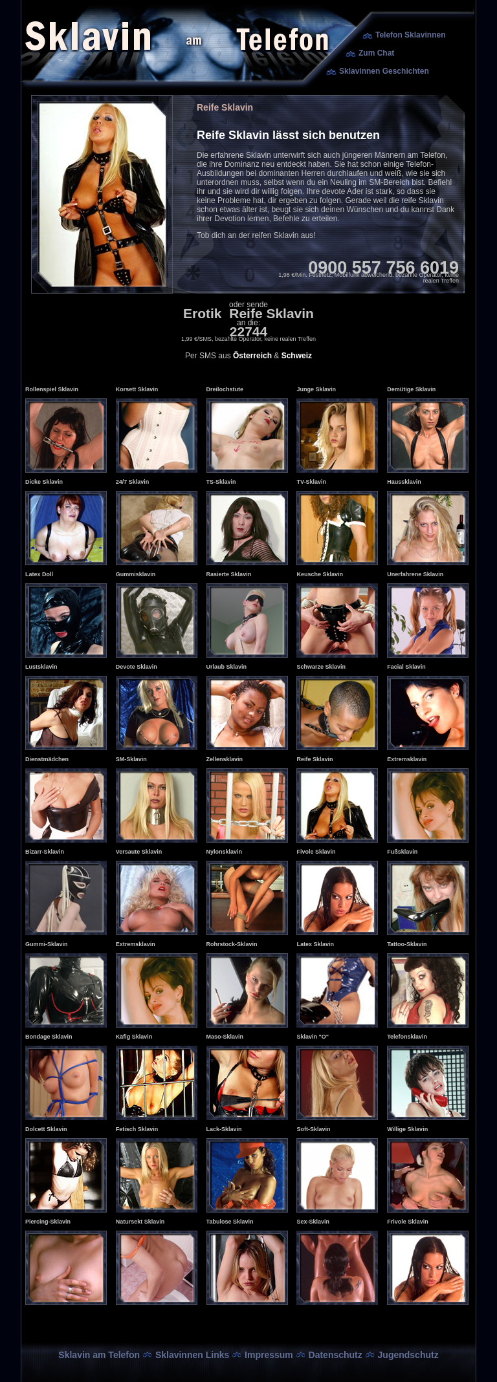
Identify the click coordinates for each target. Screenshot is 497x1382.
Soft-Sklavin (313, 1129)
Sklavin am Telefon (99, 1355)
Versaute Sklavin (139, 851)
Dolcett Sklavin (46, 1129)
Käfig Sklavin (134, 1036)
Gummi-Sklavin (46, 944)
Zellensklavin (224, 759)
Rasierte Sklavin (229, 574)
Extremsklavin (406, 759)
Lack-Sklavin (224, 1129)
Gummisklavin (136, 574)
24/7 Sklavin (132, 482)
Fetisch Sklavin (137, 1129)
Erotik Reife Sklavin (248, 313)
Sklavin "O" (312, 1036)
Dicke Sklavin (44, 482)
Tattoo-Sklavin (406, 944)
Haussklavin (404, 482)
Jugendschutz (408, 1355)
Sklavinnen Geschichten (384, 71)
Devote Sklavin (136, 667)
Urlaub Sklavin (226, 667)
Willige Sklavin (407, 1129)
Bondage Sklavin (48, 1036)
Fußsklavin (402, 851)
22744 (248, 331)
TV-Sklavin (311, 482)
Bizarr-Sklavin (44, 851)
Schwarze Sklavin (321, 667)
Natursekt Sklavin (140, 1221)
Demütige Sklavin (411, 389)
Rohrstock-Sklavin (232, 944)
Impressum (269, 1355)
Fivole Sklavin (315, 851)
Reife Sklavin (314, 759)
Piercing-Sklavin (48, 1221)
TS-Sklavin (221, 482)
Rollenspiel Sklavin (51, 389)
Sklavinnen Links (192, 1355)
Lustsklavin (41, 667)
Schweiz (297, 355)
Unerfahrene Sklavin (415, 574)
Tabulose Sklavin (230, 1221)
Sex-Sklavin (312, 1221)
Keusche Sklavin (319, 574)
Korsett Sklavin (137, 389)
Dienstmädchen (47, 759)
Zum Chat (376, 53)
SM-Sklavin (131, 759)
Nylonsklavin (224, 851)
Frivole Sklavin (407, 1221)
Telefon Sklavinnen (410, 35)
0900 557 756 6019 (383, 267)
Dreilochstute (225, 389)
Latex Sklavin (315, 944)
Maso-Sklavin (225, 1036)
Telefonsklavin (407, 1036)
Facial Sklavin (406, 667)
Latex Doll (39, 574)
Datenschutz (335, 1355)
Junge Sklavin (316, 389)
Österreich (252, 355)
